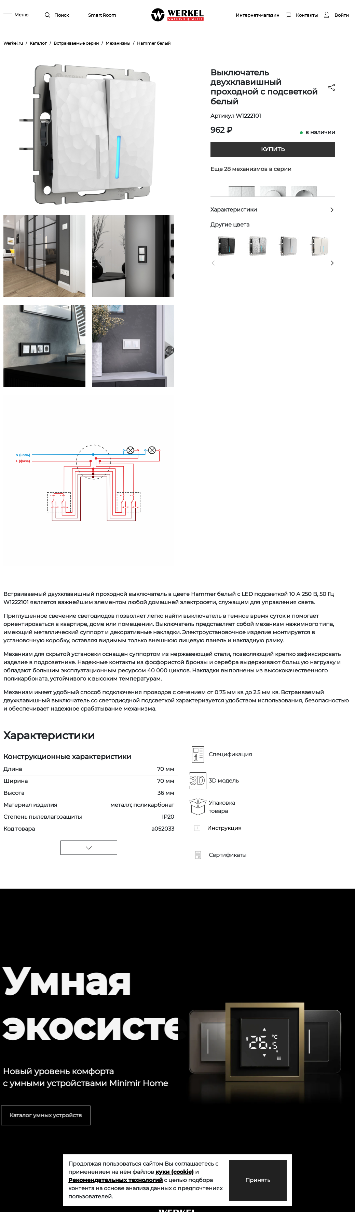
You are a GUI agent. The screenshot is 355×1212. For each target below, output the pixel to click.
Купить (273, 149)
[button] (213, 263)
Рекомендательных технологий (115, 1180)
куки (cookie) (174, 1172)
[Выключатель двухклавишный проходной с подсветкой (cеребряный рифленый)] (288, 245)
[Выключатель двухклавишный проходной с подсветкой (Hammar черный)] (226, 245)
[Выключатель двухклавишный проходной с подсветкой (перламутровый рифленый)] (320, 245)
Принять (257, 1180)
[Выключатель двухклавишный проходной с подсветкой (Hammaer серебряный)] (257, 245)
